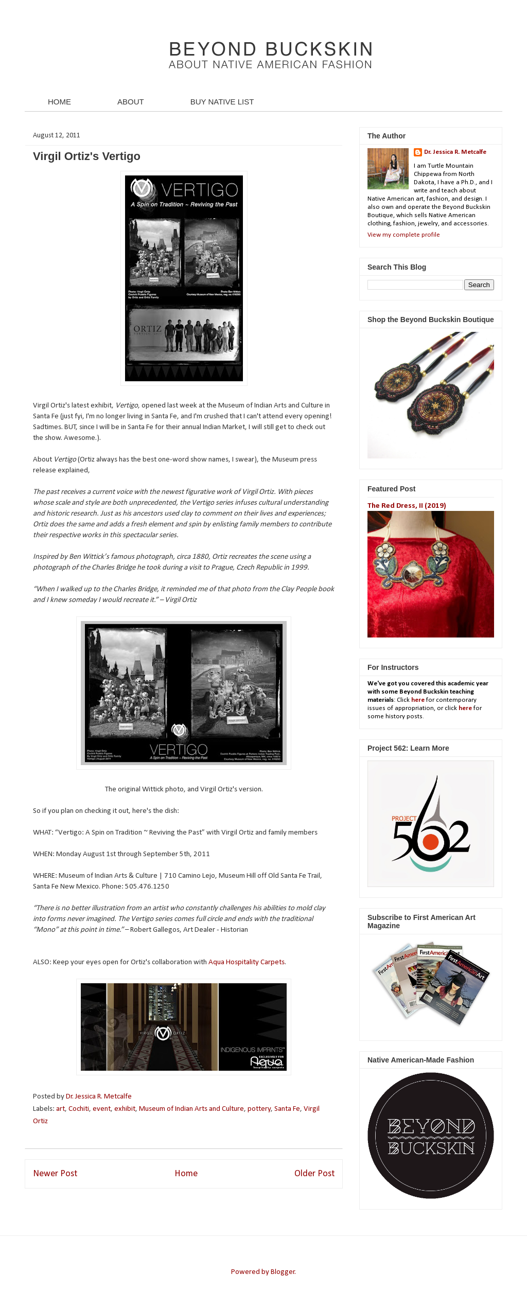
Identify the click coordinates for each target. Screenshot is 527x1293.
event (102, 1109)
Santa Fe (287, 1109)
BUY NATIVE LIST (222, 101)
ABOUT (130, 101)
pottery (259, 1109)
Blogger (283, 1272)
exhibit (124, 1109)
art (60, 1109)
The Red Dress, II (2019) (406, 506)
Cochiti (78, 1109)
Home (186, 1174)
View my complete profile (403, 235)
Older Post (314, 1174)
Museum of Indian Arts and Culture (191, 1109)
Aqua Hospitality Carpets (246, 962)
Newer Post (55, 1174)
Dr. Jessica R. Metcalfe (99, 1097)
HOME (59, 101)
